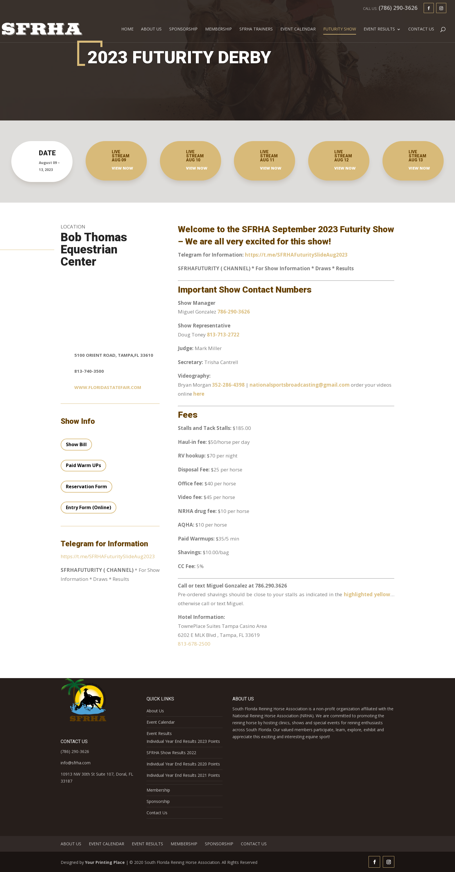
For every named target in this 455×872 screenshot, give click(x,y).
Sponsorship (183, 29)
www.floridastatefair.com (107, 387)
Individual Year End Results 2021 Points (183, 775)
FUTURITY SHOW (339, 29)
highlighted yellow (367, 594)
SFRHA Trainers (256, 29)
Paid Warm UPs (83, 465)
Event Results (379, 29)
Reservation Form (86, 486)
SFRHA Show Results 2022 (171, 752)
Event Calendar (298, 29)
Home (127, 29)
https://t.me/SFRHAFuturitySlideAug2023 (108, 556)
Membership (218, 29)
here (198, 393)
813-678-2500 (194, 643)
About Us (151, 29)
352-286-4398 (228, 384)
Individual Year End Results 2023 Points (183, 741)
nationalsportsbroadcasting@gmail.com (300, 384)
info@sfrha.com (76, 762)
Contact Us (421, 29)
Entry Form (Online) (88, 507)
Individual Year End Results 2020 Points (183, 764)
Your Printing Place (105, 862)
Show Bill (76, 444)
